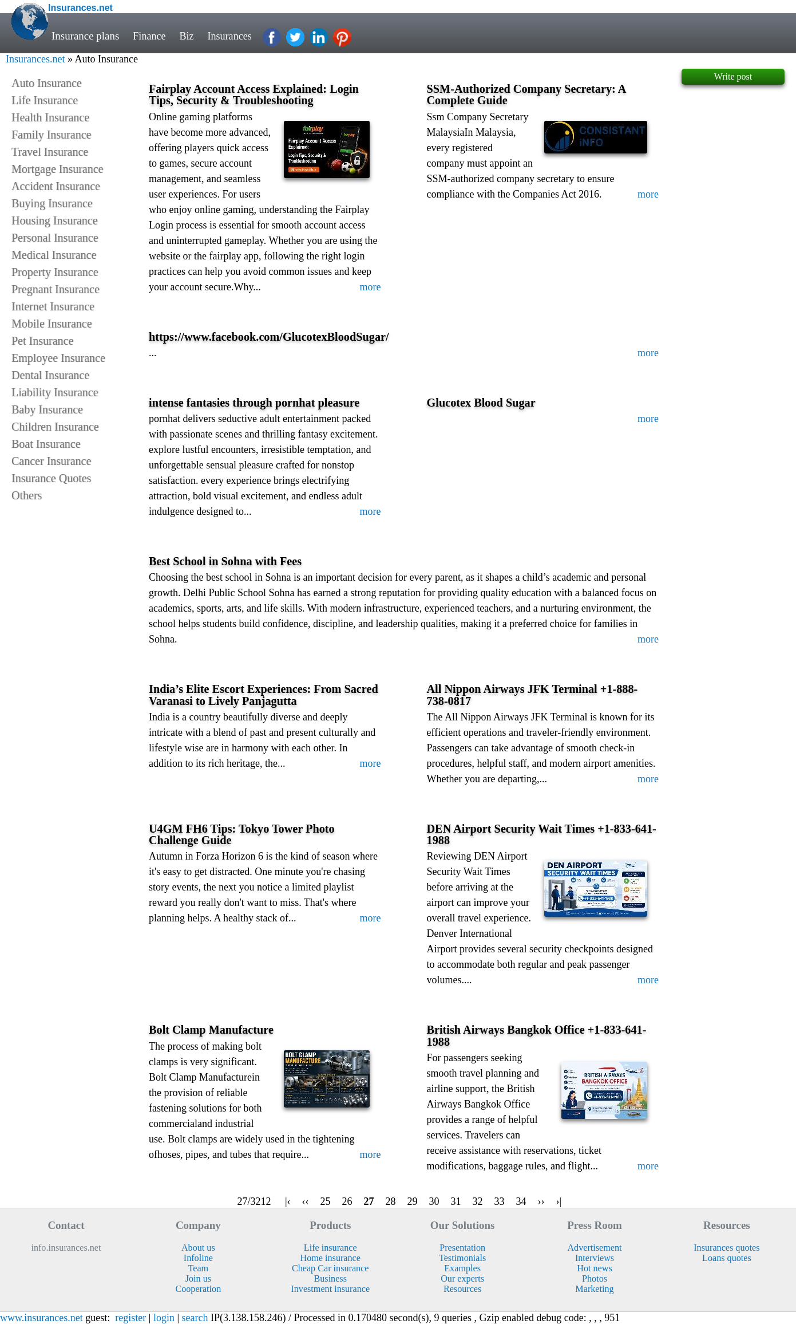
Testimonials (462, 1258)
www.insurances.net (41, 1317)
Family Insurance (51, 134)
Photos (594, 1278)
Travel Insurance (49, 151)
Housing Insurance (54, 220)
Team (198, 1268)
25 (325, 1201)
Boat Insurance (46, 444)
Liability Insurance (54, 392)
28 (391, 1201)
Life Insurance (44, 100)
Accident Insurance (55, 186)
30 (434, 1201)
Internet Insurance (52, 306)
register (130, 1317)
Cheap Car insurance (330, 1268)
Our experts (462, 1278)
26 (347, 1201)
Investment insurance (330, 1289)
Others (26, 495)
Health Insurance (50, 117)
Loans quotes (726, 1258)
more (370, 287)
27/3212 (254, 1201)
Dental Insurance (50, 375)
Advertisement (594, 1247)
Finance (150, 36)
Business (330, 1278)
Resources (462, 1289)
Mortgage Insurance (57, 169)
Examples (462, 1268)
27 (369, 1201)
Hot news (594, 1268)
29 (412, 1201)
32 (478, 1201)
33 (499, 1201)
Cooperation (198, 1289)
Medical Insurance (53, 255)
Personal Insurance (54, 237)
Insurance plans (85, 36)
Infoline (198, 1258)
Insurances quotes (726, 1247)
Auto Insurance (46, 83)
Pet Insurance (42, 340)
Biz (188, 36)
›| (559, 1201)
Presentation (462, 1247)
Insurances (233, 36)
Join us (198, 1278)
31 (456, 1201)
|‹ (288, 1201)
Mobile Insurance (51, 323)
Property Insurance (54, 272)
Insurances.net (35, 59)
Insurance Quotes (51, 478)
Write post (733, 76)
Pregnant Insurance (55, 289)
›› (541, 1201)
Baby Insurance (47, 409)
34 (521, 1201)
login (164, 1317)
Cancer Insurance (51, 461)
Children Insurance (55, 426)
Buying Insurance (52, 203)
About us (198, 1247)
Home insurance (330, 1258)
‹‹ (305, 1201)
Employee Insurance (58, 358)
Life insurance (330, 1247)
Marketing (594, 1289)
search (195, 1317)
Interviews (594, 1258)
